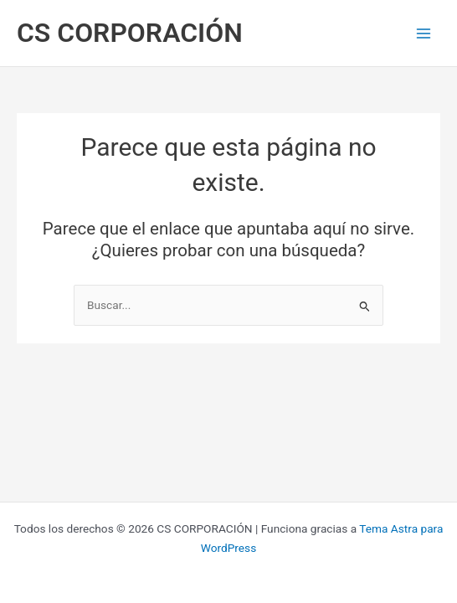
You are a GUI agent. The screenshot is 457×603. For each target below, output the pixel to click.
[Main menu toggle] (424, 33)
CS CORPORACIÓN (130, 33)
